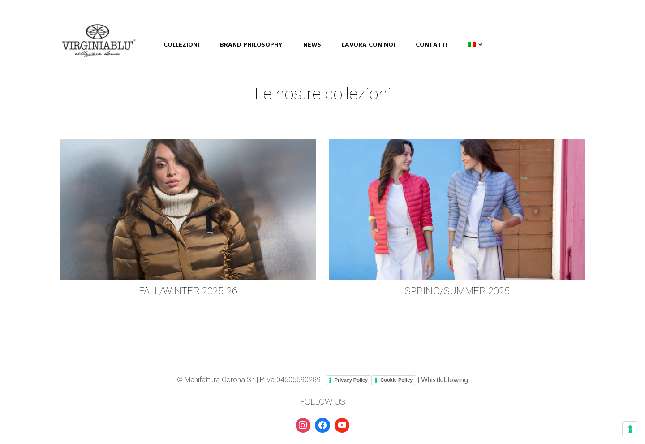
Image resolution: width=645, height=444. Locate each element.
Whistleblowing (444, 380)
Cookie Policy (396, 380)
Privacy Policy (351, 380)
